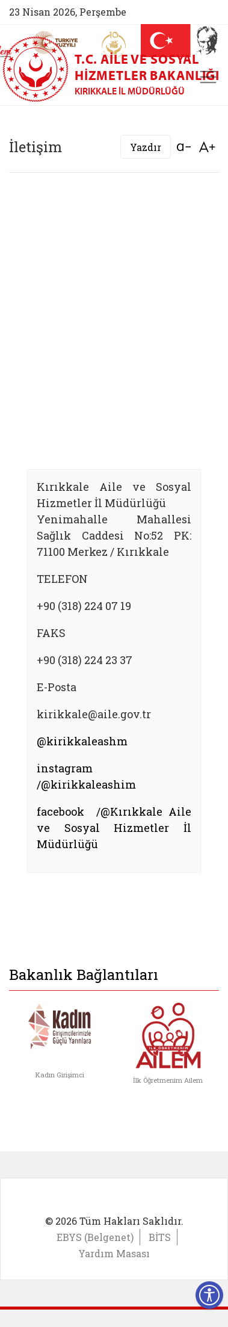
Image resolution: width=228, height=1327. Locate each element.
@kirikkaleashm (82, 741)
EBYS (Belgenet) (95, 1237)
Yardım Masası (114, 1253)
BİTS (160, 1237)
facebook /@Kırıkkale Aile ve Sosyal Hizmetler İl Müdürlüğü (114, 827)
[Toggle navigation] (208, 77)
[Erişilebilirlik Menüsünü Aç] (209, 1295)
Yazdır (145, 147)
